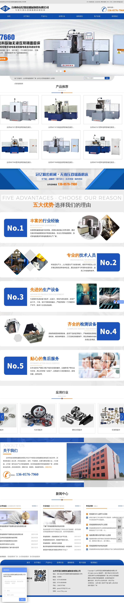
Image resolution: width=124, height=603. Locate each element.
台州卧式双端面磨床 (97, 578)
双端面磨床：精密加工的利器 (52, 543)
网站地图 (103, 2)
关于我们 (26, 16)
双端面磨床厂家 (13, 556)
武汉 (116, 583)
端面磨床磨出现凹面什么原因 (100, 536)
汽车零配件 (39, 430)
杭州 (103, 583)
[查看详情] (48, 467)
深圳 (89, 585)
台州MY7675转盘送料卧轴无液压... (61, 127)
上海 (113, 583)
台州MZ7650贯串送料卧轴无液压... (102, 162)
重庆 (92, 585)
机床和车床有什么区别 (7, 544)
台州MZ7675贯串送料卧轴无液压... (19, 127)
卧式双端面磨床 (35, 556)
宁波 (106, 583)
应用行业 (62, 16)
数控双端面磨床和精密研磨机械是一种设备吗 (57, 546)
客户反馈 (97, 16)
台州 (96, 583)
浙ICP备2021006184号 (112, 573)
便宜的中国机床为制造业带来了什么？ (55, 550)
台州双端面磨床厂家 (29, 78)
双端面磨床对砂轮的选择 (98, 546)
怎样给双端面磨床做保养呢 (8, 537)
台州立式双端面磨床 (43, 78)
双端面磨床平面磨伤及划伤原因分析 (13, 526)
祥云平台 (98, 580)
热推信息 (91, 2)
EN (87, 2)
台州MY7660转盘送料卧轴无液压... (61, 162)
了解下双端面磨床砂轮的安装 (54, 526)
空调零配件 (117, 430)
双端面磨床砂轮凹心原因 (98, 525)
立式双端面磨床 (24, 556)
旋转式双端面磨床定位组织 (8, 541)
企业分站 (97, 2)
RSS (108, 2)
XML (111, 2)
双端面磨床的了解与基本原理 (9, 547)
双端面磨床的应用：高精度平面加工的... (56, 540)
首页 (8, 16)
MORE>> (35, 506)
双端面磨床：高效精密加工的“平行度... (55, 536)
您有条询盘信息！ (118, 2)
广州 (95, 585)
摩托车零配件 (78, 430)
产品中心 (44, 16)
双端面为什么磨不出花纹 (98, 514)
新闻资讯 (79, 16)
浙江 (100, 583)
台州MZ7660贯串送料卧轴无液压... (19, 162)
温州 (109, 583)
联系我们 (115, 16)
